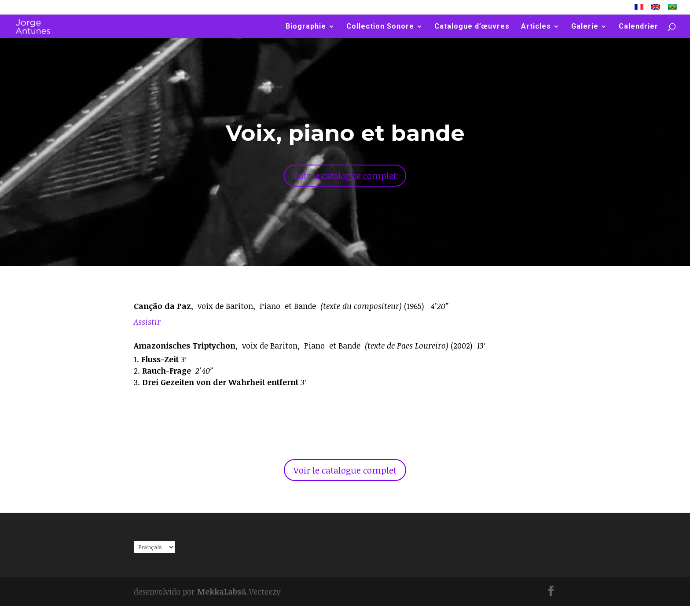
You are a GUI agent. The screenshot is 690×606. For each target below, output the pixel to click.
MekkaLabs (219, 591)
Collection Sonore (380, 26)
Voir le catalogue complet (345, 175)
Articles (536, 26)
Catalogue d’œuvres (472, 26)
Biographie (306, 26)
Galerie (584, 26)
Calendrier (638, 26)
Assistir (147, 321)
